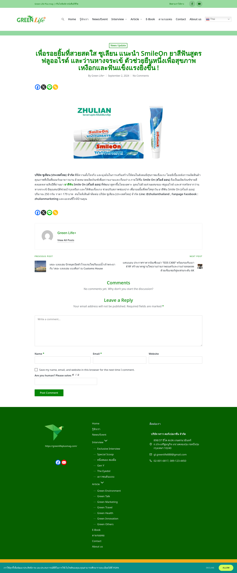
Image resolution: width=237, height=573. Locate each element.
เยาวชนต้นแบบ (105, 476)
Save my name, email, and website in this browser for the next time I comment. (87, 370)
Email (97, 353)
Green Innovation (107, 518)
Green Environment (109, 490)
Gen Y (100, 465)
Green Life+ (66, 232)
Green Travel (104, 507)
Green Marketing (107, 502)
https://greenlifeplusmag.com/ (61, 445)
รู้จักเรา (96, 429)
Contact (96, 541)
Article (98, 484)
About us (97, 546)
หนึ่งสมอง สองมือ (106, 460)
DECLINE (206, 568)
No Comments (141, 75)
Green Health (105, 513)
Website (154, 353)
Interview (100, 442)
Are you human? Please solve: (66, 379)
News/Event (99, 434)
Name (39, 353)
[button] (63, 19)
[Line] (49, 87)
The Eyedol (103, 471)
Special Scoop (105, 454)
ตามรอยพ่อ (98, 535)
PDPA (116, 568)
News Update (118, 45)
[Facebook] (37, 87)
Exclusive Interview (108, 448)
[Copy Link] (55, 87)
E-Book (96, 530)
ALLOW (224, 568)
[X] (43, 87)
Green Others (105, 524)
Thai (210, 19)
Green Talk (103, 496)
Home (95, 423)
